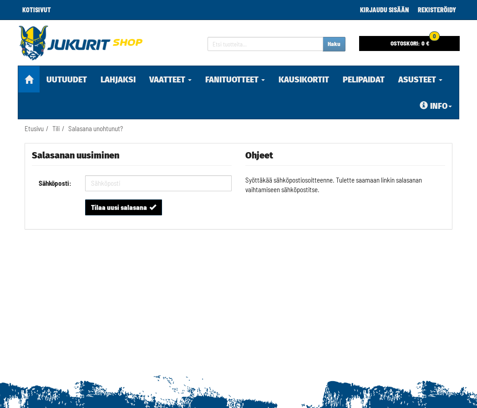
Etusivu (34, 128)
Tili (56, 128)
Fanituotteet (235, 80)
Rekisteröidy (437, 10)
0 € (415, 41)
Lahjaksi (118, 80)
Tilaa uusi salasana (123, 207)
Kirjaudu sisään (384, 10)
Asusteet (420, 80)
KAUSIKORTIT (304, 80)
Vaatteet (170, 80)
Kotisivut (36, 10)
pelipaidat (364, 80)
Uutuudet (66, 80)
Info (436, 106)
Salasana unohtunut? (95, 128)
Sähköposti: (55, 183)
